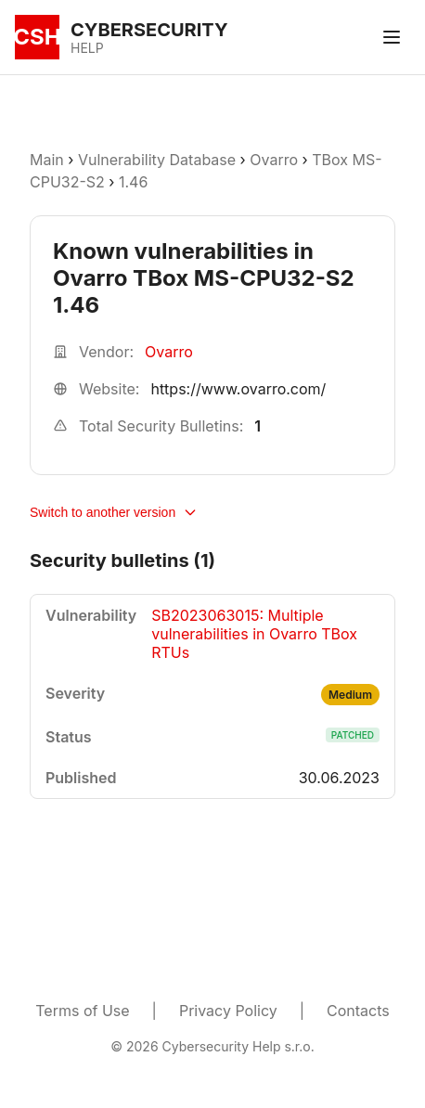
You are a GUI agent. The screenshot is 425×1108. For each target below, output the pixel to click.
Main (47, 159)
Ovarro (274, 159)
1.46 (133, 182)
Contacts (358, 1010)
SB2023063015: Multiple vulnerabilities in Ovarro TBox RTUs (254, 634)
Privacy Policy (228, 1010)
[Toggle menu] (391, 37)
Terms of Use (82, 1010)
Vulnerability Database (157, 159)
